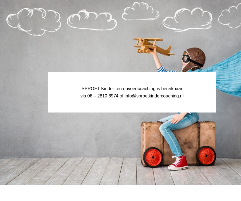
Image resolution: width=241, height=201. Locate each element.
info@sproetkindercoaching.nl (154, 96)
